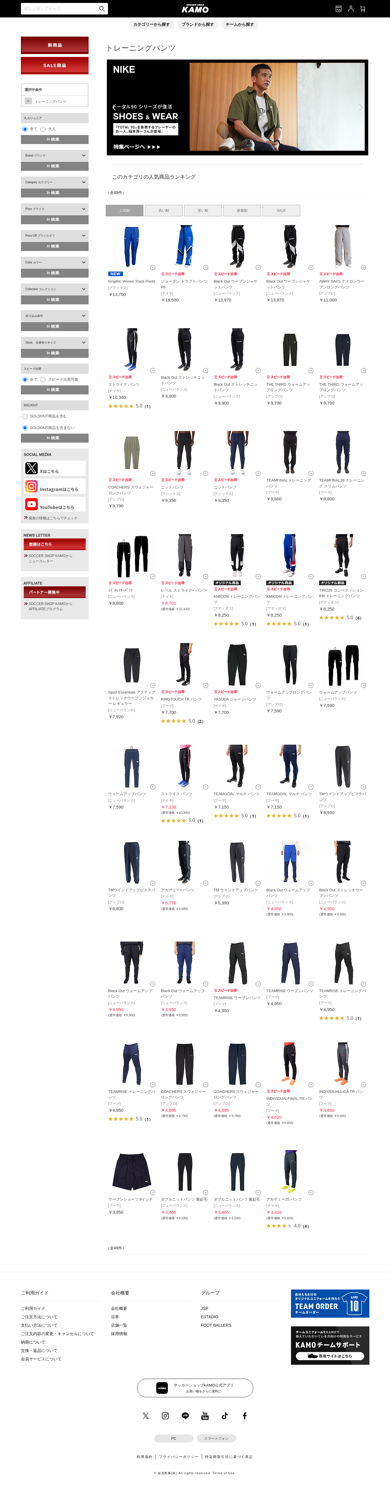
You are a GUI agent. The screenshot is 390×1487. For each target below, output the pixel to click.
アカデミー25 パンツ (284, 1199)
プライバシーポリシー (179, 1457)
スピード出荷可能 (63, 379)
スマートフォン (216, 1438)
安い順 (203, 211)
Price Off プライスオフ (40, 235)
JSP (205, 1308)
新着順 (242, 211)
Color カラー (34, 262)
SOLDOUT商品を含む (48, 416)
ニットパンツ (172, 487)
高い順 (164, 211)
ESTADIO (209, 1316)
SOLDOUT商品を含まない (52, 427)
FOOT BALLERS (216, 1325)
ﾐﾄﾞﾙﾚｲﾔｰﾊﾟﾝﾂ (120, 590)
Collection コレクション (41, 289)
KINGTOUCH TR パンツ (181, 699)
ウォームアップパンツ (338, 692)
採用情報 (119, 1333)
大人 (52, 129)
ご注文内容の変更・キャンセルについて (57, 1333)
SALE (281, 211)
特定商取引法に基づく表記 (229, 1457)
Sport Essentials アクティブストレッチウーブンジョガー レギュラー (132, 698)
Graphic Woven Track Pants (131, 281)
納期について (33, 1342)
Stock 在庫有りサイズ (41, 342)
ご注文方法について (39, 1316)
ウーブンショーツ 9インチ (130, 1199)
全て (33, 129)
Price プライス (35, 209)
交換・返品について (39, 1350)
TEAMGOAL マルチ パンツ (236, 794)
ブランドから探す (197, 24)
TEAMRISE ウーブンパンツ (237, 998)
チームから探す (240, 24)
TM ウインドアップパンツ (236, 890)
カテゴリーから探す (151, 24)
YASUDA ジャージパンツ (235, 699)
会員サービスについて (41, 1359)
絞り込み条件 (34, 315)
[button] (233, 149)
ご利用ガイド (33, 1308)
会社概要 (119, 1308)
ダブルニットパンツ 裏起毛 (184, 1199)
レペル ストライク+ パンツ (184, 590)
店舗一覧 (119, 1325)
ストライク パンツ (124, 384)
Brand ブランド (36, 155)
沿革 (115, 1316)
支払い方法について (39, 1325)
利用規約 (145, 1457)
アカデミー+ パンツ (177, 890)
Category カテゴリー (39, 182)
